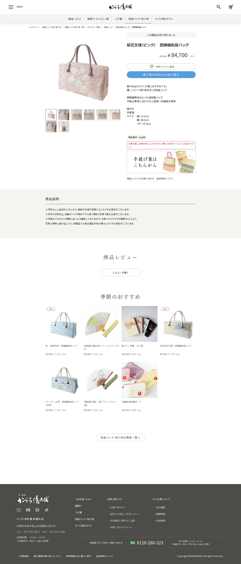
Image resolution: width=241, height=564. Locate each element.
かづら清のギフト (164, 19)
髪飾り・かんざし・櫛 (98, 19)
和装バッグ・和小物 (138, 19)
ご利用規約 (23, 556)
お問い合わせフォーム (121, 527)
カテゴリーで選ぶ (94, 27)
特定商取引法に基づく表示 (78, 556)
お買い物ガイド (117, 507)
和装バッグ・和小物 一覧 (74, 27)
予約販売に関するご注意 (122, 520)
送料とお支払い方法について (124, 514)
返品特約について (165, 178)
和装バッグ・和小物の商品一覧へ (120, 437)
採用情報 (160, 520)
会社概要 (160, 507)
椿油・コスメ (74, 19)
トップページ (34, 27)
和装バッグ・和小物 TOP (52, 27)
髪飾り (78, 505)
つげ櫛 (118, 19)
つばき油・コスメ (83, 499)
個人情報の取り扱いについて (47, 556)
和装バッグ (108, 27)
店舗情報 (160, 514)
